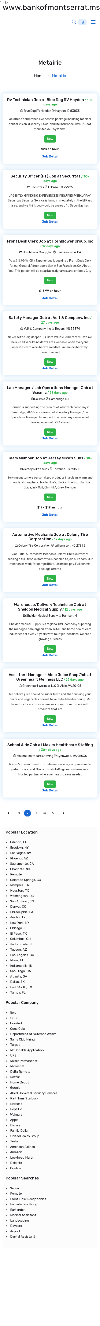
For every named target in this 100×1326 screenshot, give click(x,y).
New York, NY (19, 922)
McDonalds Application (27, 1050)
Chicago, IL (18, 928)
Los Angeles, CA (22, 955)
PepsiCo (16, 1109)
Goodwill (16, 1023)
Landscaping (19, 1220)
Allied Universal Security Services (34, 1093)
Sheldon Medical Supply (40, 616)
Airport (15, 1231)
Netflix (15, 1077)
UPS (13, 1055)
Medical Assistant (23, 1215)
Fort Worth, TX (21, 987)
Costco (15, 1168)
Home (39, 75)
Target (15, 1045)
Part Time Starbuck (24, 1098)
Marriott (16, 1104)
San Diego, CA (20, 971)
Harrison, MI (69, 616)
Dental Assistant (22, 1236)
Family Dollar (19, 1131)
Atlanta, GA (18, 976)
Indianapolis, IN (21, 965)
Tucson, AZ (18, 949)
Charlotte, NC (20, 869)
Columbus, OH (20, 939)
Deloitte (16, 1163)
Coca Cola (17, 1028)
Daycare (16, 1226)
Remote (16, 874)
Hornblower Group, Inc (35, 252)
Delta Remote (20, 1071)
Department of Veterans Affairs (33, 1034)
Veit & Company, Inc (35, 329)
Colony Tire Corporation (33, 545)
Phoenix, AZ (19, 858)
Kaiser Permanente (24, 1061)
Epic (13, 1012)
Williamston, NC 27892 (70, 545)
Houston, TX (19, 890)
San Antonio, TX (22, 901)
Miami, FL (17, 960)
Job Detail (50, 156)
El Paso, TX (18, 933)
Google (15, 1088)
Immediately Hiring (23, 1204)
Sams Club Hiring (22, 1039)
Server (14, 1188)
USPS (14, 1018)
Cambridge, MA (59, 399)
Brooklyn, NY (19, 847)
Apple (14, 1120)
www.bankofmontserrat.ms (51, 7)
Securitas (35, 187)
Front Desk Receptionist (28, 1199)
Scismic (38, 399)
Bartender (17, 1209)
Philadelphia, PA (21, 912)
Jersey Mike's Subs (34, 469)
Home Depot (19, 1082)
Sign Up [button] (82, 22)
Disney (15, 1125)
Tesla (14, 1141)
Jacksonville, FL (21, 944)
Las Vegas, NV (20, 853)
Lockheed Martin (22, 1157)
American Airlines (22, 1147)
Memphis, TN (19, 885)
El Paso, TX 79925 (60, 187)
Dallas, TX (17, 982)
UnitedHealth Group (24, 1136)
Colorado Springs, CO (25, 880)
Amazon (16, 1152)
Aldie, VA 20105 (70, 686)
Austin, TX (18, 917)
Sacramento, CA (22, 864)
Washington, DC (22, 896)
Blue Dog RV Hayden (35, 111)
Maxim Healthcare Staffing (33, 756)
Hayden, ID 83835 (67, 111)
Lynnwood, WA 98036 (72, 756)
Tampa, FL (18, 992)
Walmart (16, 1114)
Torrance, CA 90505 (67, 469)
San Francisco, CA (69, 252)
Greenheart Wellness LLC (37, 686)
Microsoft (17, 1066)
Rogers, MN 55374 (67, 329)
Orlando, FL (18, 842)
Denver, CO (18, 906)
